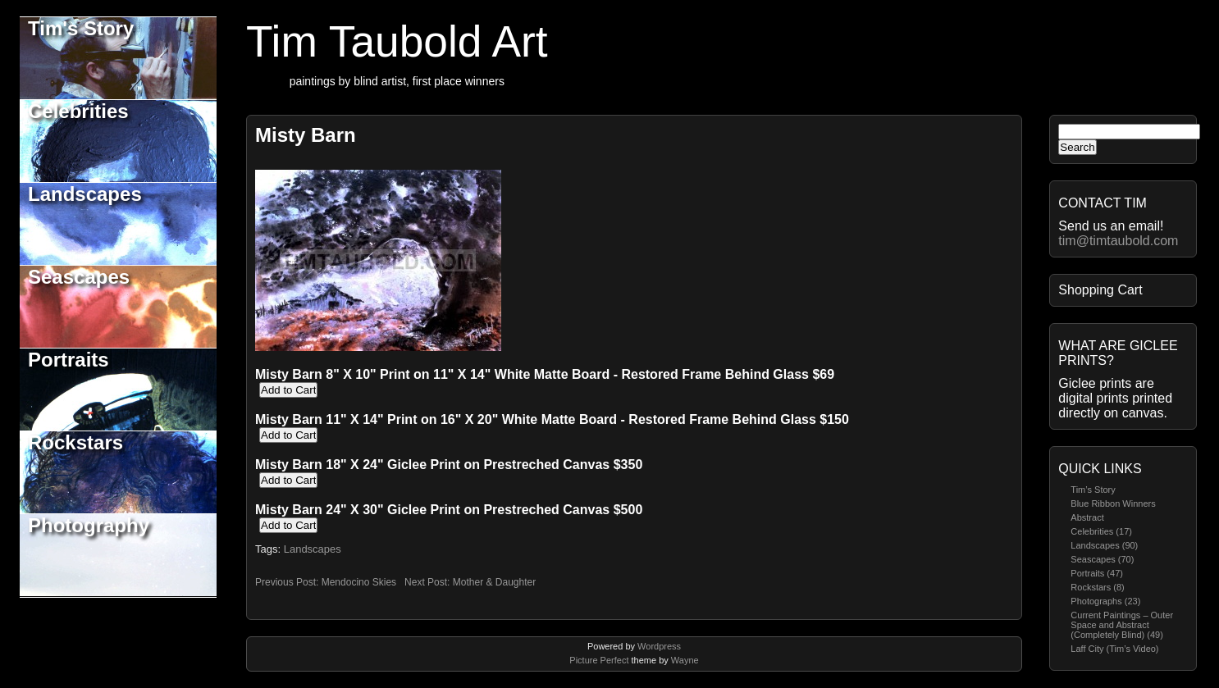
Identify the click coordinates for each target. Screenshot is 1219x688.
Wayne (685, 660)
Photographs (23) (1105, 601)
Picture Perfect (598, 660)
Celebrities (78, 111)
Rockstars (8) (1097, 587)
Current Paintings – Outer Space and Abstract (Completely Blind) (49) (1122, 625)
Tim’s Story (1093, 489)
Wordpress (659, 646)
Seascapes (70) (1102, 559)
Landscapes (85, 194)
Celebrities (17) (1101, 531)
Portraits (68, 360)
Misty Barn (305, 135)
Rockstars (75, 442)
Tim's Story (81, 28)
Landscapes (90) (1104, 545)
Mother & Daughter (494, 582)
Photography (88, 525)
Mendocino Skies (359, 582)
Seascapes (79, 277)
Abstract (1087, 517)
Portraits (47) (1097, 573)
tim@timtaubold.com (1118, 241)
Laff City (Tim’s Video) (1114, 649)
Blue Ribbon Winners (1113, 503)
